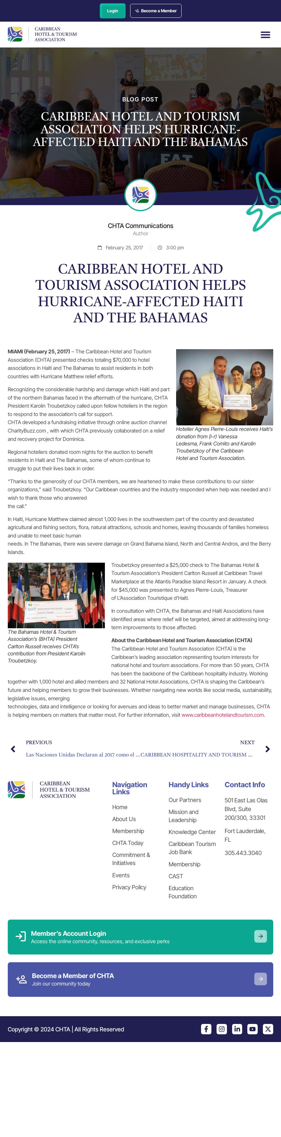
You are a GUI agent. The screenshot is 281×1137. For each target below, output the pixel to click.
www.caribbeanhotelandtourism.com (223, 715)
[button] (265, 34)
